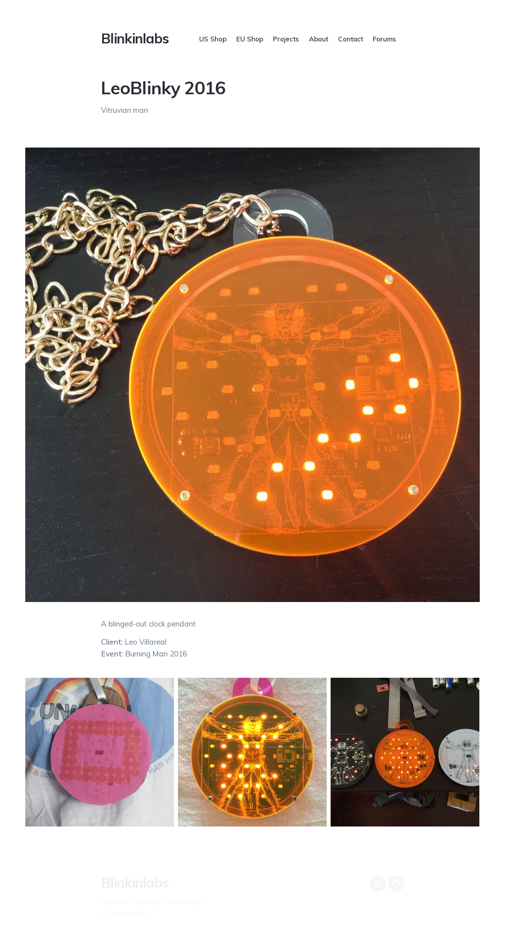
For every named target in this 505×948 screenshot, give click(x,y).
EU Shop (249, 38)
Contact (350, 38)
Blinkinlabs (135, 38)
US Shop (212, 38)
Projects (286, 38)
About (318, 38)
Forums (384, 38)
